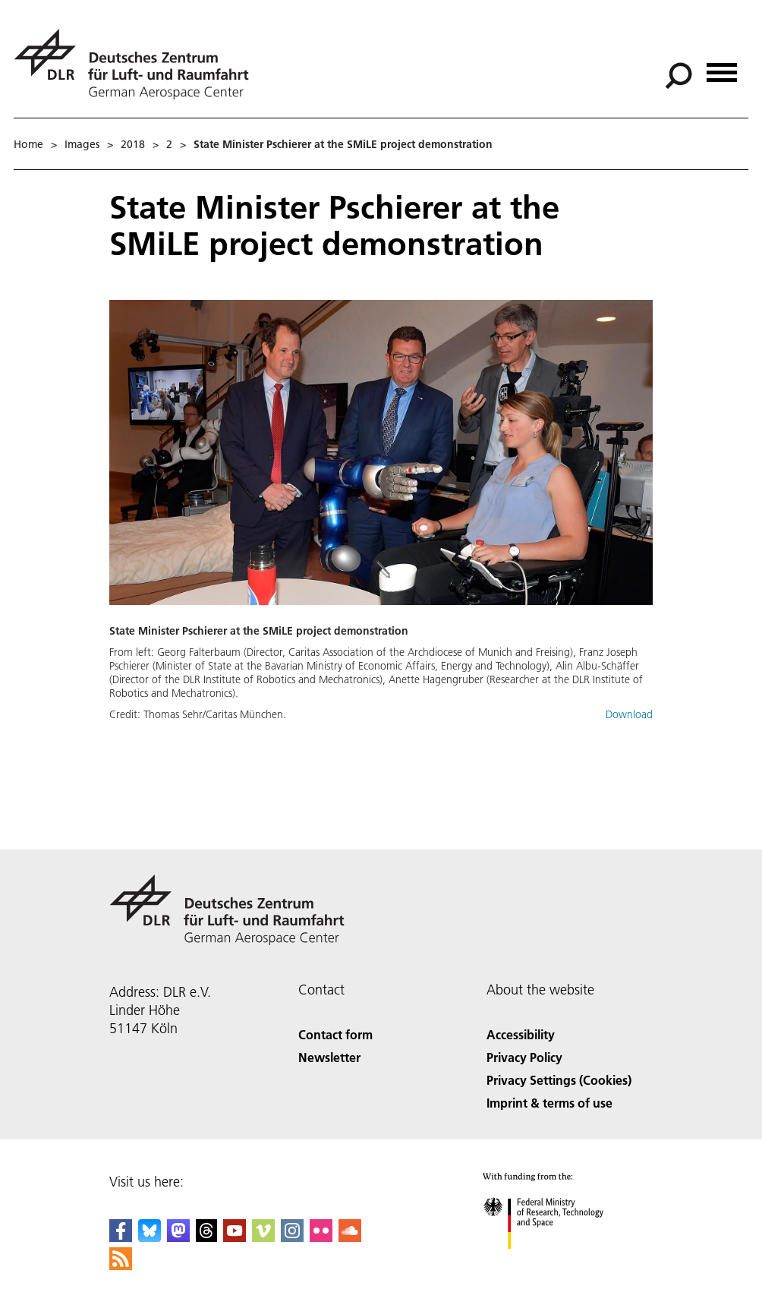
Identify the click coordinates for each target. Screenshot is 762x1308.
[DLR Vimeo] (263, 1237)
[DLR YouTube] (234, 1237)
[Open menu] (721, 67)
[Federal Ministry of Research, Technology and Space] (556, 1262)
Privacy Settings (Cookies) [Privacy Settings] (558, 1080)
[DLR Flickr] (321, 1237)
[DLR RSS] (120, 1265)
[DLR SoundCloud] (349, 1237)
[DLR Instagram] (292, 1237)
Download (629, 714)
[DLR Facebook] (120, 1237)
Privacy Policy (524, 1057)
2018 (133, 144)
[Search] (678, 76)
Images (82, 144)
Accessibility (520, 1034)
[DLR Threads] (206, 1237)
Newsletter (329, 1057)
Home (28, 144)
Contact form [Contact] (335, 1034)
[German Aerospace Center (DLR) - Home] (137, 64)
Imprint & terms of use (549, 1103)
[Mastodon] (178, 1237)
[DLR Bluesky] (149, 1237)
